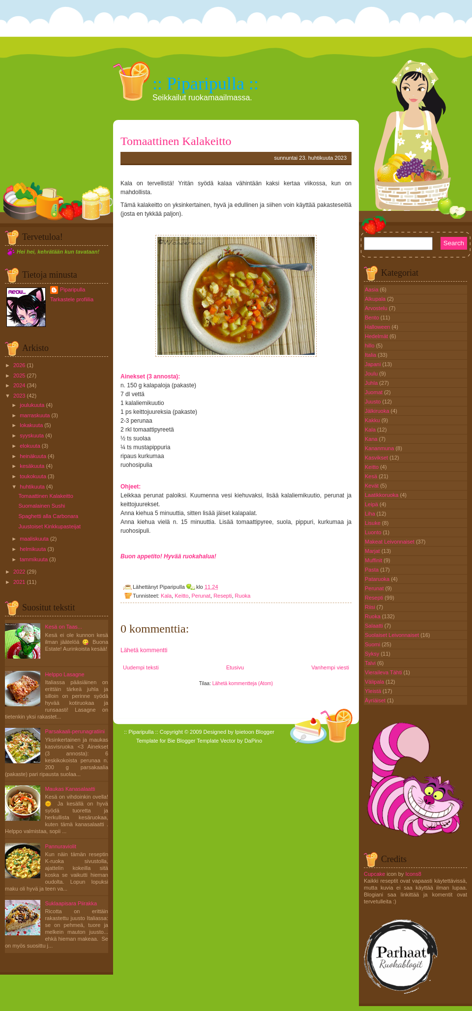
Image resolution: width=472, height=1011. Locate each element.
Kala (166, 596)
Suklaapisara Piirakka (71, 903)
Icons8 (413, 874)
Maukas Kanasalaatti (70, 789)
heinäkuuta (33, 456)
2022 (19, 572)
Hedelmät (377, 336)
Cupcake (374, 874)
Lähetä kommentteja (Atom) (242, 683)
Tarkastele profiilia (71, 299)
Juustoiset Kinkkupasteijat (49, 526)
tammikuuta (34, 559)
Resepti (222, 596)
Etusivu (235, 667)
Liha (371, 514)
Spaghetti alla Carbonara (48, 516)
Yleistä (374, 691)
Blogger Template (198, 741)
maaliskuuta (34, 539)
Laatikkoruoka (382, 495)
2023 (19, 396)
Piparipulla (72, 289)
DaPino (253, 741)
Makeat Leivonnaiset (390, 542)
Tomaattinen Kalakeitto (45, 496)
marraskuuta (35, 415)
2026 (19, 365)
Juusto (373, 401)
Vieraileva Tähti (384, 672)
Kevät (372, 486)
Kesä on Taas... (63, 627)
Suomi (373, 644)
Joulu (372, 373)
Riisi (371, 607)
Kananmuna (380, 448)
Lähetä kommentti (143, 650)
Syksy (373, 654)
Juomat (374, 392)
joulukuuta (32, 405)
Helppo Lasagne (64, 674)
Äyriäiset (376, 700)
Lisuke (373, 523)
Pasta (372, 570)
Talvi (371, 663)
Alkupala (376, 299)
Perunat (201, 596)
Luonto (374, 532)
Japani (373, 364)
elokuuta (30, 446)
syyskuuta (32, 435)
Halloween (378, 327)
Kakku (373, 420)
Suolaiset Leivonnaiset (392, 635)
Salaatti (374, 626)
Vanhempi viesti (330, 667)
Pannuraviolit (60, 846)
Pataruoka (378, 579)
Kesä (372, 476)
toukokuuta (33, 476)
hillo (370, 345)
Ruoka (243, 596)
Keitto (181, 596)
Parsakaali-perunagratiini (75, 731)
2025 (19, 375)
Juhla (372, 383)
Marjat (373, 551)
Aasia (372, 289)
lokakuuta (31, 425)
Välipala (375, 682)
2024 (19, 385)
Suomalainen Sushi (41, 506)
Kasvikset (377, 458)
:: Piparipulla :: (205, 83)
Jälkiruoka (378, 411)
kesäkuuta (32, 466)
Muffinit (374, 560)
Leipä (372, 504)
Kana (372, 439)
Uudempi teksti (141, 667)
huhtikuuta (32, 487)
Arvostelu (377, 308)
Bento (373, 317)
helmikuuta (33, 549)
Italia (371, 355)
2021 (19, 582)
